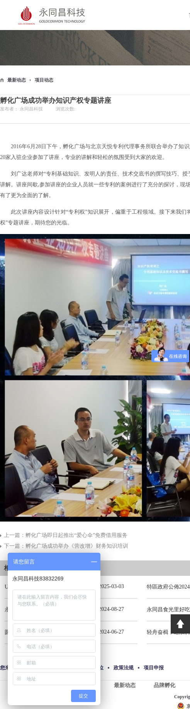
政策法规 (124, 668)
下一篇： (66, 546)
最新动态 (16, 80)
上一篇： (65, 535)
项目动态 (44, 80)
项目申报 (154, 668)
